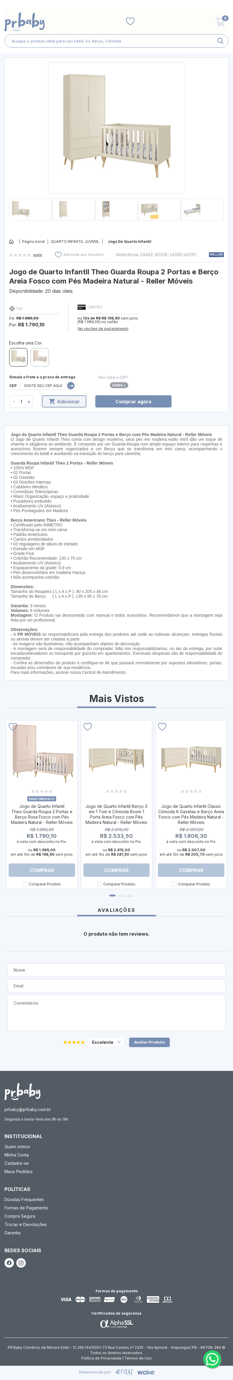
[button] (116, 223)
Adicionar (64, 401)
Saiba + (119, 385)
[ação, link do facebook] (9, 1263)
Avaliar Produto (149, 1042)
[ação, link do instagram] (21, 1263)
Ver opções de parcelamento (103, 328)
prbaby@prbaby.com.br (27, 1109)
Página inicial (33, 241)
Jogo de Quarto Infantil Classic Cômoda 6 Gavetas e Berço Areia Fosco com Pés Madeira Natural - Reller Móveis (191, 814)
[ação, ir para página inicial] (22, 1091)
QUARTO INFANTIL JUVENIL (75, 241)
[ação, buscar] (220, 41)
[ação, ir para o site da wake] (145, 1372)
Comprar (42, 870)
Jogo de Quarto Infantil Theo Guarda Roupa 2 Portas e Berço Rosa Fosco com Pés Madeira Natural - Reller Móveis (42, 814)
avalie (37, 255)
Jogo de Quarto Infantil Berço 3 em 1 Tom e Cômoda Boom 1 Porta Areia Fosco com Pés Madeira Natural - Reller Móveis (116, 814)
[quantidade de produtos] (21, 401)
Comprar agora (133, 402)
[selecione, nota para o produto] (106, 1042)
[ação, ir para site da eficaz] (124, 1372)
